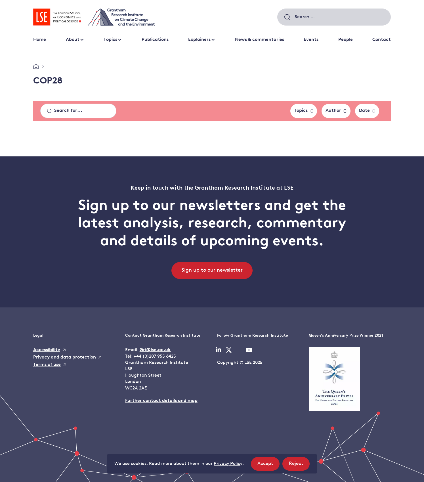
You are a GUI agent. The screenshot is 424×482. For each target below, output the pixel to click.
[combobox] (334, 17)
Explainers (199, 39)
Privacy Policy (228, 464)
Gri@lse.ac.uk (155, 350)
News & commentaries (259, 39)
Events (311, 39)
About (72, 39)
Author (333, 110)
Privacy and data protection (64, 357)
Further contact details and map (161, 401)
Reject (299, 465)
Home (39, 39)
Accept (268, 465)
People (345, 39)
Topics (110, 39)
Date (364, 110)
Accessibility (46, 350)
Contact (381, 39)
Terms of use (47, 364)
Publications (155, 39)
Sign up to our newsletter (212, 270)
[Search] (78, 111)
